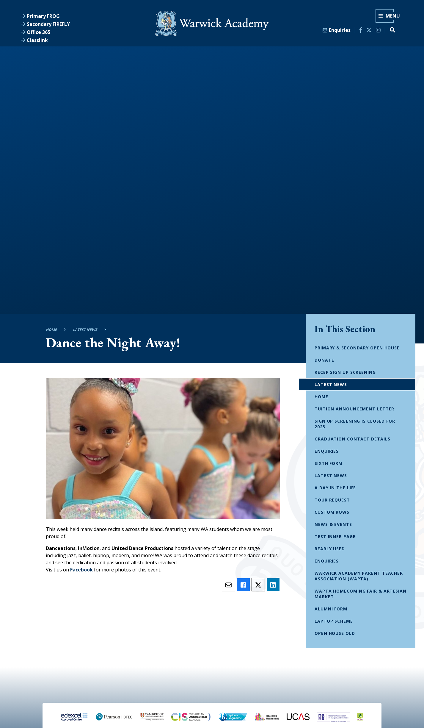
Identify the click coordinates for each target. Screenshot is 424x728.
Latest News (85, 329)
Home (51, 329)
